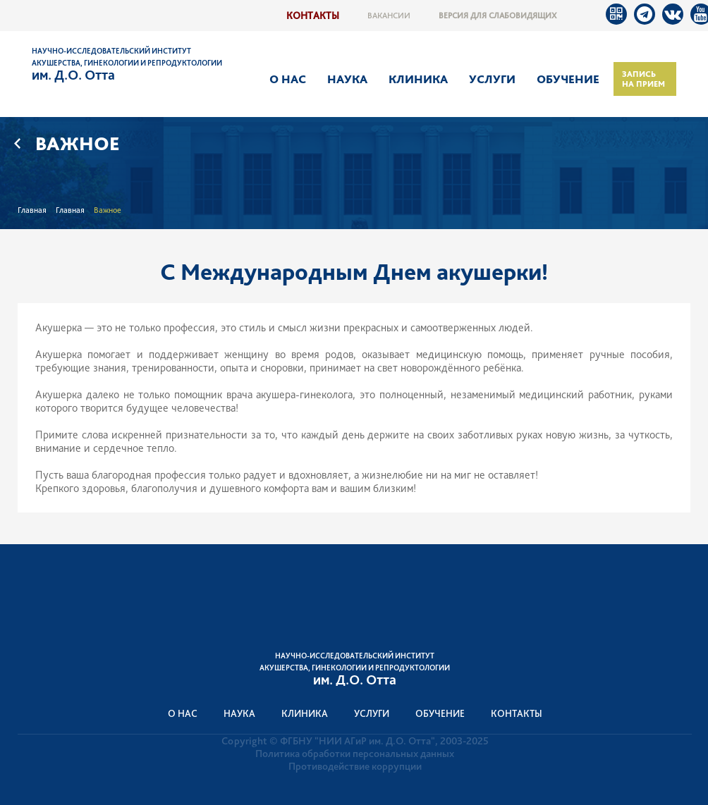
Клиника (418, 79)
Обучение (568, 79)
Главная (32, 210)
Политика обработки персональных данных (354, 753)
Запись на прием (643, 79)
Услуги (492, 79)
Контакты (312, 15)
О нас (287, 79)
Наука (347, 79)
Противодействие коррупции (355, 766)
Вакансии (388, 15)
